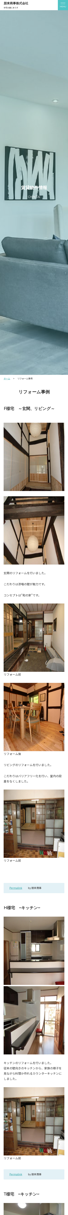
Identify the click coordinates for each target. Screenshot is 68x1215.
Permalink (15, 888)
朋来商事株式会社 (16, 3)
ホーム (7, 378)
